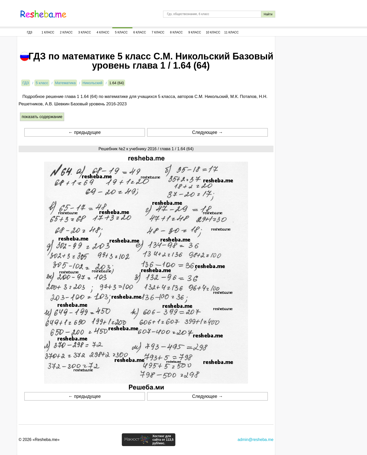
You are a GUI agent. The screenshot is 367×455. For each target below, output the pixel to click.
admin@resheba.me (255, 439)
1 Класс (48, 32)
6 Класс (139, 32)
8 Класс (176, 32)
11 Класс (231, 32)
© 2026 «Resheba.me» (39, 439)
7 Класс (158, 32)
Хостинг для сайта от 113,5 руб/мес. (163, 439)
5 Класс (121, 32)
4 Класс (103, 32)
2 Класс (66, 32)
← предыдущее (84, 132)
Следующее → (207, 132)
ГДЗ (29, 32)
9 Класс (194, 32)
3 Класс (84, 32)
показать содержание (42, 117)
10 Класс (213, 32)
